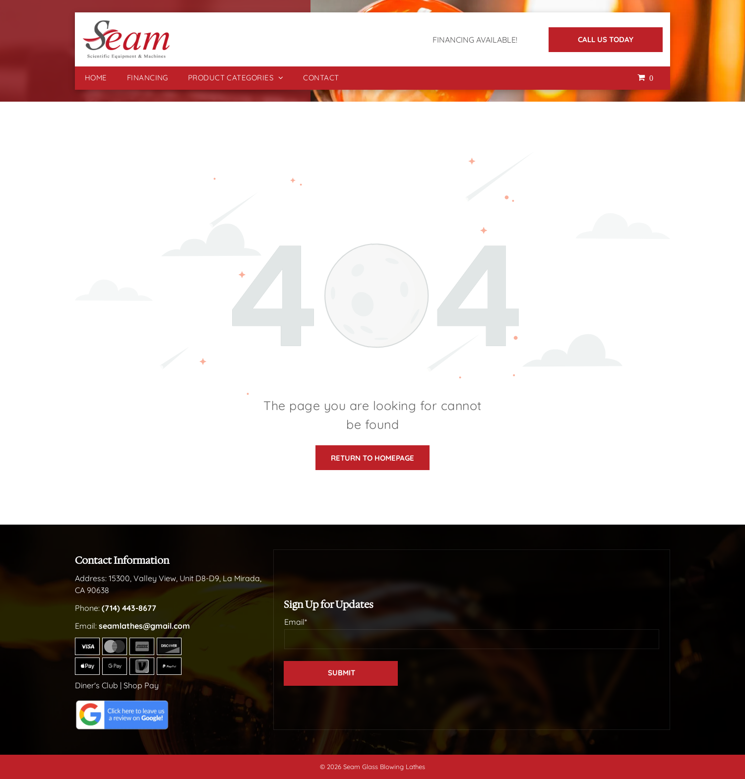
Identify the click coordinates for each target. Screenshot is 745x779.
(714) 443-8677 (129, 608)
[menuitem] (96, 78)
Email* (295, 622)
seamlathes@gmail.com (144, 626)
